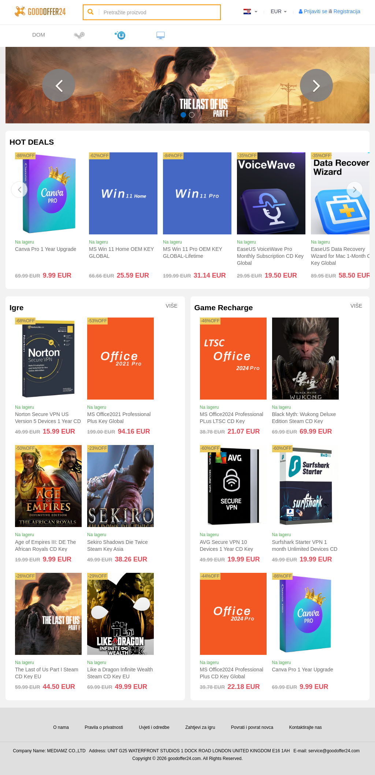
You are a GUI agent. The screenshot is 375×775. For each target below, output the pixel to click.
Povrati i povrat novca (252, 727)
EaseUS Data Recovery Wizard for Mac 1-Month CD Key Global (342, 256)
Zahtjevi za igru (200, 727)
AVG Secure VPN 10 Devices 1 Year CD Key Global (226, 549)
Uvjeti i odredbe (154, 727)
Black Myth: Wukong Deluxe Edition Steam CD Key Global (304, 421)
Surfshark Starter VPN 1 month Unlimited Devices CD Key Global (305, 549)
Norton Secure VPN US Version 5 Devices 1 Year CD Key (48, 421)
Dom (38, 34)
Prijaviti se (315, 11)
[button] (58, 85)
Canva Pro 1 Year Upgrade (45, 249)
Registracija (347, 11)
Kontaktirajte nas (305, 727)
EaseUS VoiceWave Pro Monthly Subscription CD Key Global (270, 256)
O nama (61, 727)
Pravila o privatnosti (104, 727)
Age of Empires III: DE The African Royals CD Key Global (45, 549)
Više (172, 306)
